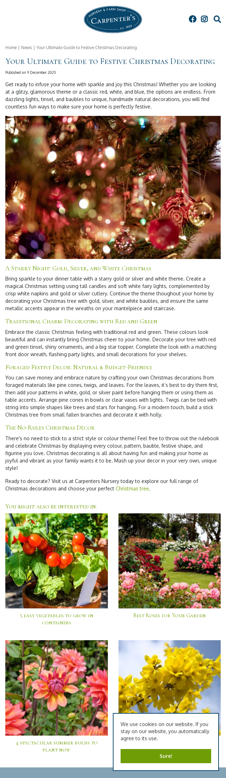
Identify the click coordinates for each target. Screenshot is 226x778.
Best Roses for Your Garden (169, 615)
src (217, 19)
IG (204, 19)
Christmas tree (132, 488)
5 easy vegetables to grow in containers (56, 619)
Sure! (166, 756)
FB (192, 19)
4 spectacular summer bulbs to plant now (57, 746)
